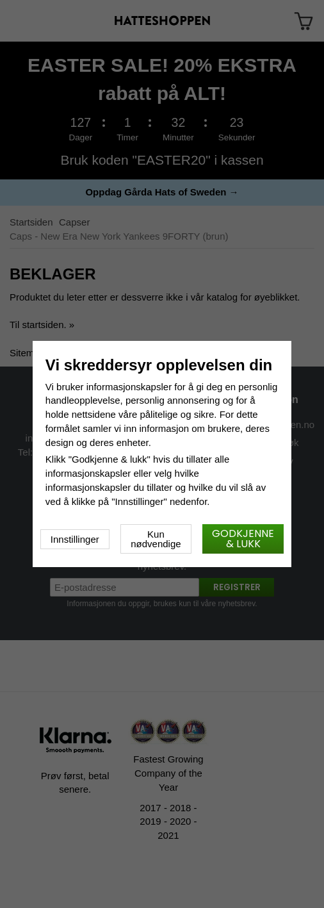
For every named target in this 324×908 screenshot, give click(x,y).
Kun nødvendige (156, 539)
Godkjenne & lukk (243, 538)
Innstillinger (75, 539)
